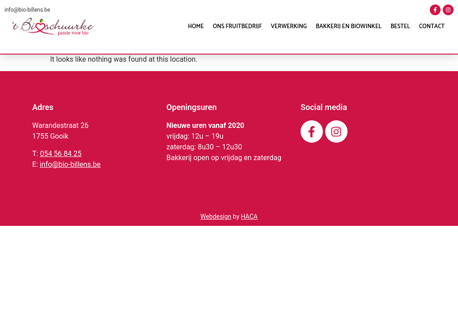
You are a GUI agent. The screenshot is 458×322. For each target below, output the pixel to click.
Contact (432, 26)
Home (196, 26)
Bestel (400, 26)
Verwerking (289, 26)
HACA (249, 216)
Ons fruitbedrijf (237, 26)
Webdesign (215, 216)
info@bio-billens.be (27, 10)
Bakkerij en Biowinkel (349, 26)
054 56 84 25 (60, 153)
